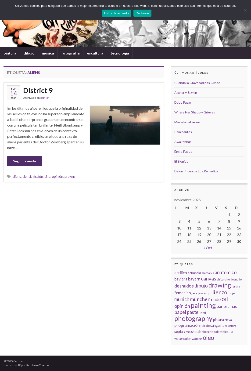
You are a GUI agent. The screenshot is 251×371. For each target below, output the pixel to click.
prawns (70, 176)
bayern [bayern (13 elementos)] (194, 278)
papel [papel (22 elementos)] (180, 312)
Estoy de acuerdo (116, 13)
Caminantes (183, 132)
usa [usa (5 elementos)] (231, 331)
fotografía (70, 53)
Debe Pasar (182, 102)
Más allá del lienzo (187, 122)
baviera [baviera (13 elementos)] (180, 278)
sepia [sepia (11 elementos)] (178, 331)
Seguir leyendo (24, 161)
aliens (17, 176)
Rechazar (142, 13)
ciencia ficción (32, 176)
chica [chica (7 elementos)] (220, 279)
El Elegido (181, 161)
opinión (45, 97)
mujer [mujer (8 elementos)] (232, 293)
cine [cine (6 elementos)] (227, 279)
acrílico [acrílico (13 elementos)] (180, 272)
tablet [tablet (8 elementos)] (223, 332)
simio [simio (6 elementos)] (186, 332)
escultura (95, 53)
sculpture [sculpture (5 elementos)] (231, 325)
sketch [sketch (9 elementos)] (196, 332)
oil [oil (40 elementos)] (225, 298)
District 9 (38, 90)
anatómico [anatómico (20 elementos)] (226, 272)
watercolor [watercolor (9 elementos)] (182, 339)
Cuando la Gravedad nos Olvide (197, 83)
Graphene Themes (38, 365)
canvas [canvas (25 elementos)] (208, 279)
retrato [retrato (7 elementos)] (205, 325)
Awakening (182, 142)
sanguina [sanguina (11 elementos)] (217, 325)
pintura (10, 53)
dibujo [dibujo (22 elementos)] (201, 285)
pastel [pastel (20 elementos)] (193, 312)
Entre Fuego (183, 151)
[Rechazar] (245, 10)
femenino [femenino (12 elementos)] (182, 293)
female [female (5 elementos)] (236, 286)
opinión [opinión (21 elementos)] (182, 306)
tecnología (120, 53)
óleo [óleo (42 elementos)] (208, 337)
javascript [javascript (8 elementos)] (205, 293)
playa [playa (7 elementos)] (228, 320)
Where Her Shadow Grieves (194, 112)
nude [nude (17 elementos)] (216, 299)
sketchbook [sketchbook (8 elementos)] (210, 332)
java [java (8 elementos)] (194, 293)
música (48, 53)
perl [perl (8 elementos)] (203, 313)
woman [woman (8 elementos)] (197, 339)
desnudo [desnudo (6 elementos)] (236, 279)
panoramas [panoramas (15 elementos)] (227, 306)
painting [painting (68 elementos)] (203, 305)
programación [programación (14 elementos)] (187, 325)
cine (47, 176)
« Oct (208, 247)
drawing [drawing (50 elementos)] (219, 285)
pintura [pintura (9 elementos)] (218, 320)
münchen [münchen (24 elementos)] (200, 299)
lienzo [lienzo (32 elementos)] (219, 292)
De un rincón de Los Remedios (196, 171)
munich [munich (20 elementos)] (181, 299)
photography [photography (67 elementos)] (193, 318)
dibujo (29, 53)
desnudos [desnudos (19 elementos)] (184, 285)
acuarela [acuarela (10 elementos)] (194, 273)
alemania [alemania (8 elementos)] (208, 273)
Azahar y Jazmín (185, 93)
